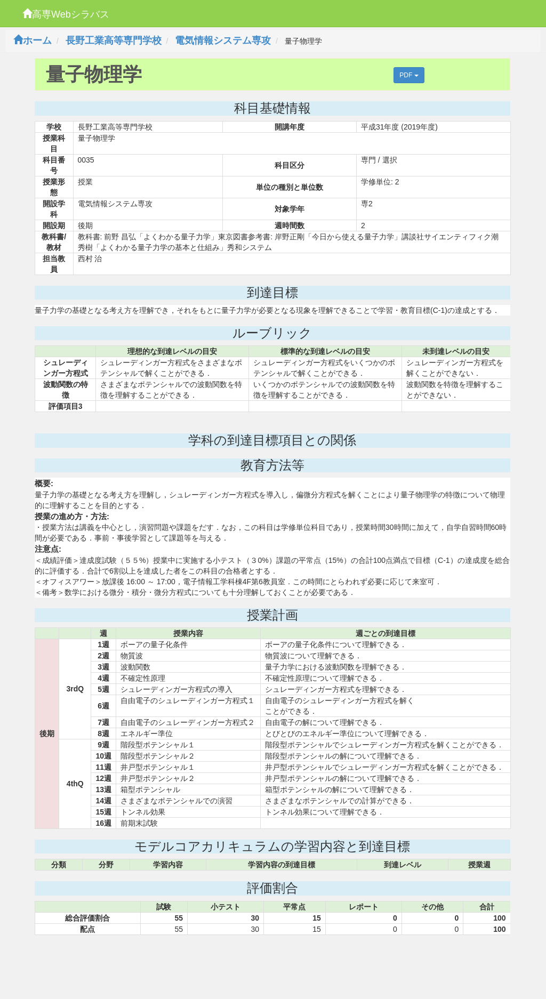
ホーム (32, 40)
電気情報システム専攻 (223, 40)
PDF (408, 75)
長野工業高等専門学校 (114, 40)
